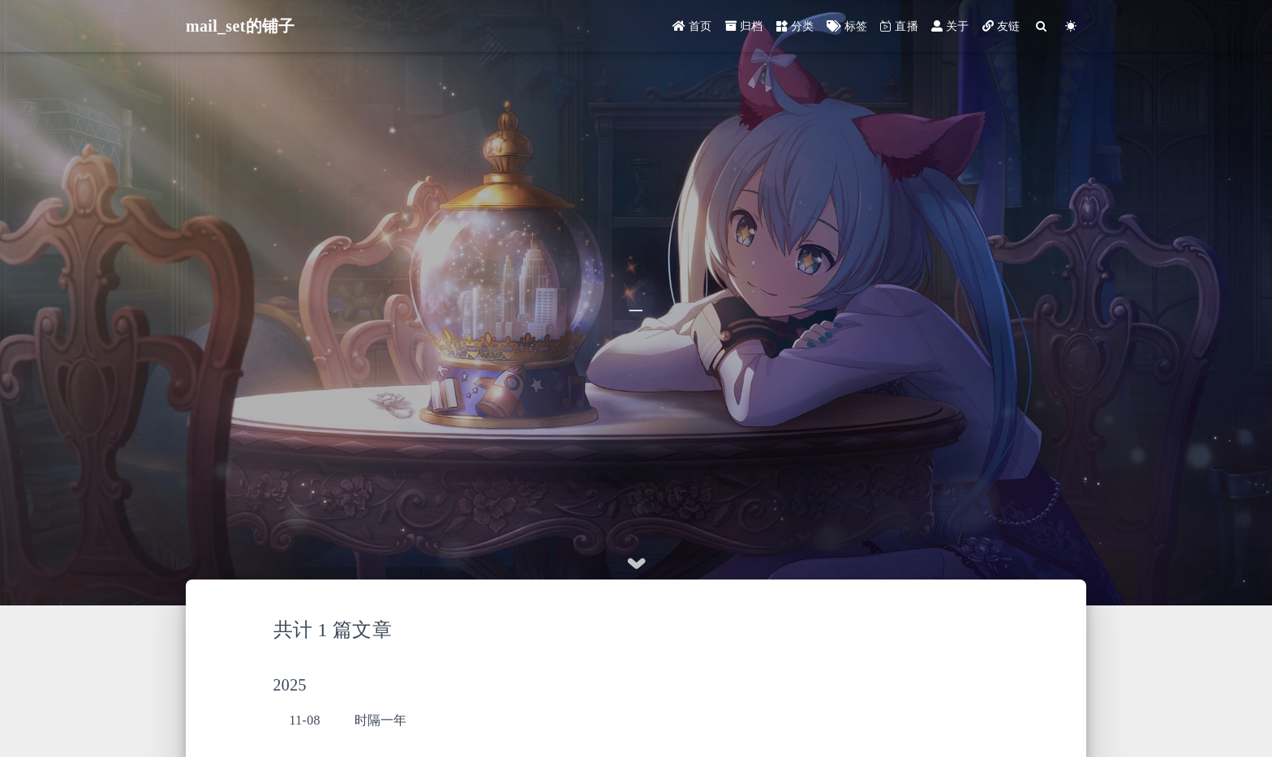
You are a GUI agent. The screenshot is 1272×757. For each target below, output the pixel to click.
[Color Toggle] (1071, 26)
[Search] (1042, 26)
